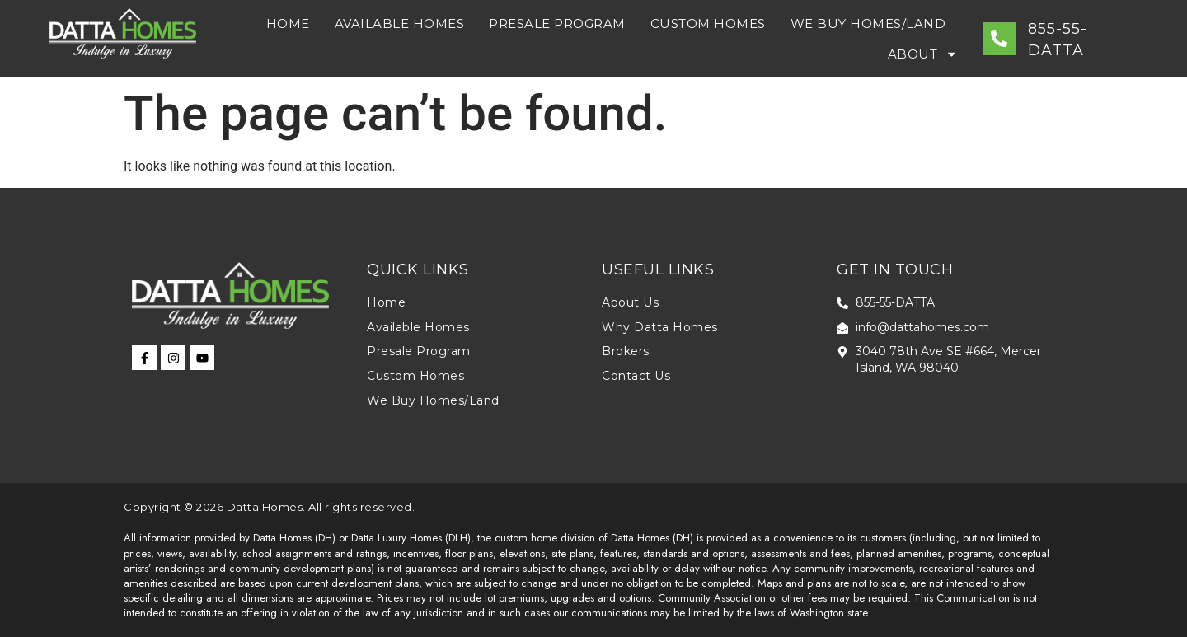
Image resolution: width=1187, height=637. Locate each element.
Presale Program (557, 23)
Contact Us (636, 375)
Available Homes (400, 23)
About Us (630, 302)
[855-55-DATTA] (999, 38)
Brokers (626, 351)
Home (288, 23)
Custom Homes (708, 23)
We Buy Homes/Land (868, 23)
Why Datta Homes (660, 327)
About (923, 54)
